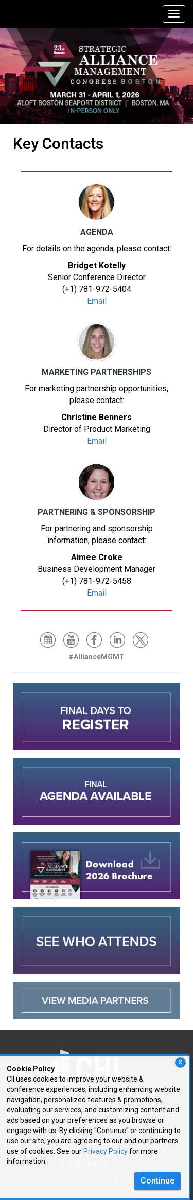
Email (97, 301)
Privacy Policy (105, 1151)
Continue (157, 1181)
